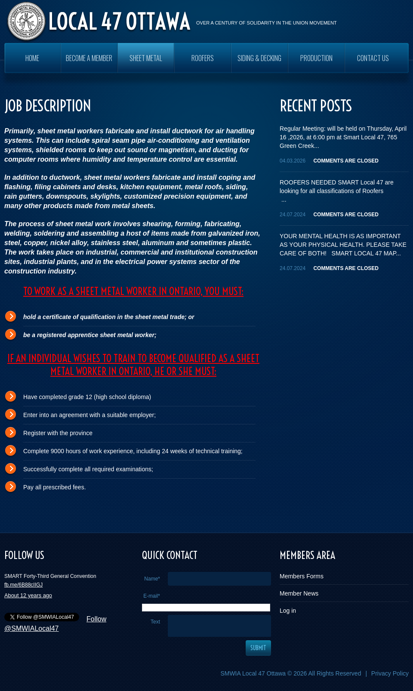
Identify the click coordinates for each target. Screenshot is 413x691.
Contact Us (373, 58)
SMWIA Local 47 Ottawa (253, 673)
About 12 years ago (28, 595)
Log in (288, 610)
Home (32, 58)
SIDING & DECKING (259, 58)
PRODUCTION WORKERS (316, 63)
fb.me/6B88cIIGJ (23, 585)
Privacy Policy (390, 673)
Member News (299, 593)
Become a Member (89, 58)
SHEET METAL (145, 58)
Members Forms (302, 576)
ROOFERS (202, 58)
